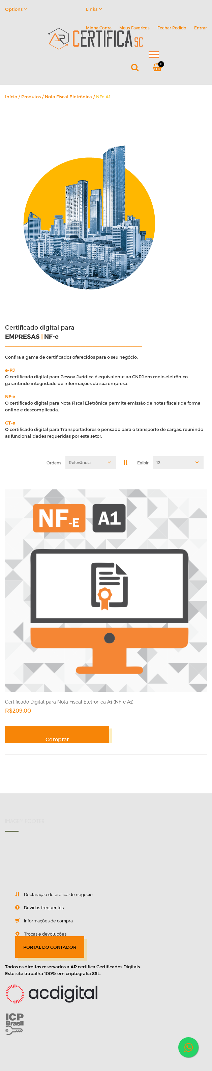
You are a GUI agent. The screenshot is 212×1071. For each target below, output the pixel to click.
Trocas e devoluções (35, 934)
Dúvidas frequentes (34, 907)
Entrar (200, 27)
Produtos (31, 96)
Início (11, 96)
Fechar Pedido (171, 27)
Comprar (57, 739)
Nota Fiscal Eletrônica (68, 96)
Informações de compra (39, 920)
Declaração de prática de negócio (49, 894)
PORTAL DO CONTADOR (49, 947)
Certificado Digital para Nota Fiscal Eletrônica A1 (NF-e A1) (69, 702)
